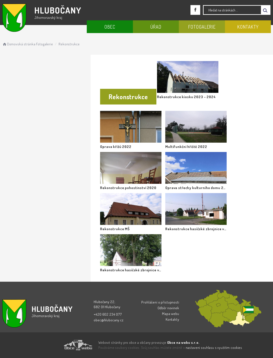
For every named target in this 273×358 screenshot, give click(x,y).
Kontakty (248, 27)
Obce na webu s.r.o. (183, 342)
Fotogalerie (202, 27)
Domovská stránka (18, 44)
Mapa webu (170, 313)
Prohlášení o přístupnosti (160, 302)
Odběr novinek (168, 308)
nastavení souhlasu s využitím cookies (214, 347)
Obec (109, 27)
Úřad (155, 27)
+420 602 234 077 (108, 314)
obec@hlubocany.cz (108, 320)
